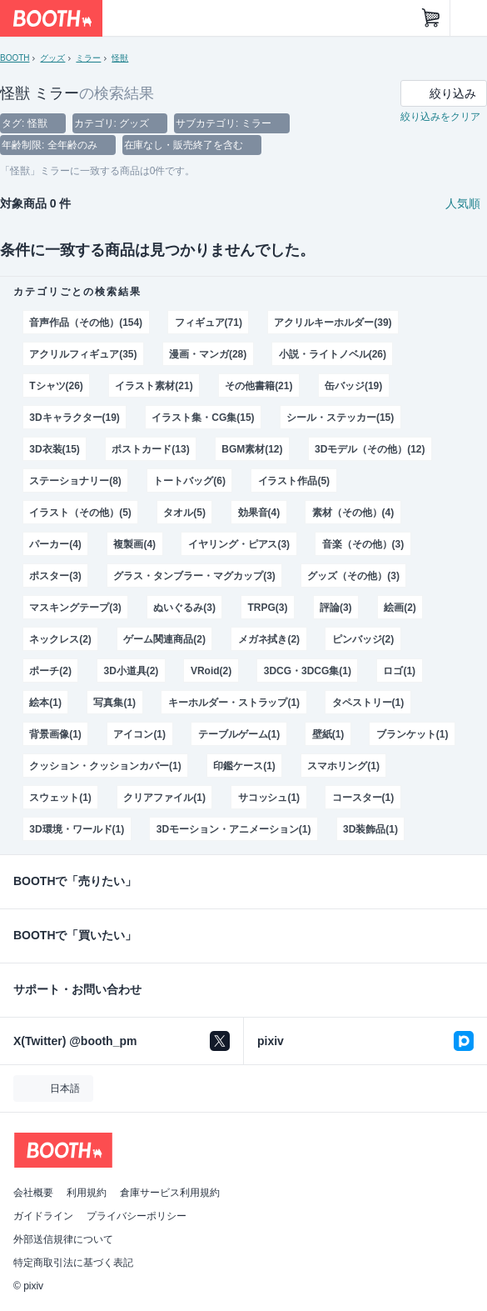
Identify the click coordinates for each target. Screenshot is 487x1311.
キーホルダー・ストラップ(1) (234, 702)
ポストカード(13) (150, 449)
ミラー (88, 58)
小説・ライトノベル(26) (332, 354)
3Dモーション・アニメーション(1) (234, 829)
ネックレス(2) (60, 639)
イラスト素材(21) (153, 386)
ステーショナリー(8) (75, 481)
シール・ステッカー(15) (340, 417)
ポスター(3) (55, 576)
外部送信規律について (63, 1239)
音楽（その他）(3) (363, 544)
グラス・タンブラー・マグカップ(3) (194, 576)
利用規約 (87, 1193)
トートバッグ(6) (189, 481)
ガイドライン (43, 1216)
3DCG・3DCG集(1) (307, 671)
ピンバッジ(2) (363, 639)
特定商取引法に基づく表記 (73, 1263)
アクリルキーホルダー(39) (332, 322)
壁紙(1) (328, 734)
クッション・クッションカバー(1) (105, 766)
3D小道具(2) (130, 671)
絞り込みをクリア (440, 117)
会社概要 (33, 1193)
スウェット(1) (60, 797)
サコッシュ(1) (269, 797)
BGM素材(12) (251, 449)
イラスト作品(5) (294, 481)
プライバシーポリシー (136, 1216)
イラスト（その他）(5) (80, 512)
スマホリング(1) (343, 766)
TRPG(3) (268, 607)
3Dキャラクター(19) (74, 417)
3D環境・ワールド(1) (76, 829)
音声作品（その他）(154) (85, 322)
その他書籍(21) (258, 386)
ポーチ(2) (50, 671)
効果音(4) (259, 512)
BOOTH (14, 58)
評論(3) (336, 607)
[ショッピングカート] (431, 18)
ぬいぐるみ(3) (184, 607)
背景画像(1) (55, 734)
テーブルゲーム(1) (239, 734)
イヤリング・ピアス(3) (239, 544)
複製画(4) (134, 544)
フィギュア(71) (208, 322)
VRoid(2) (211, 671)
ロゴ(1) (399, 671)
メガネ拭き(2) (269, 639)
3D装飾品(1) (370, 829)
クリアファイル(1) (164, 797)
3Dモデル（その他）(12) (370, 449)
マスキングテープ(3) (75, 607)
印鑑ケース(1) (244, 766)
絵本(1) (45, 702)
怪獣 (120, 58)
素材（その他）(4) (353, 512)
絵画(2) (400, 607)
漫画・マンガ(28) (207, 354)
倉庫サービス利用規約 (170, 1193)
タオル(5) (184, 512)
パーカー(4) (55, 544)
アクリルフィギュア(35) (83, 354)
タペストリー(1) (368, 702)
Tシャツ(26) (56, 386)
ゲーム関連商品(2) (164, 639)
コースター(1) (363, 797)
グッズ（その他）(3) (353, 576)
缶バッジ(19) (353, 386)
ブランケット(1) (412, 734)
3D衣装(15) (54, 449)
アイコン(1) (139, 734)
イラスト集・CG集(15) (203, 417)
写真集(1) (114, 702)
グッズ (52, 58)
